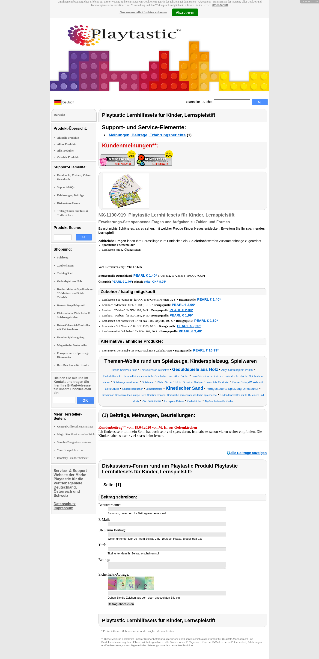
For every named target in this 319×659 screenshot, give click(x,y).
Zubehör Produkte (68, 157)
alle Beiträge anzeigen (248, 453)
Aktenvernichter (75, 426)
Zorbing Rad (64, 273)
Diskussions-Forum (68, 203)
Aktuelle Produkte (68, 137)
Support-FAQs (66, 187)
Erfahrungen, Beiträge (70, 195)
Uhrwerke (70, 450)
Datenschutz (220, 5)
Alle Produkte (65, 150)
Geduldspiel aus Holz (69, 281)
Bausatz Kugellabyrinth (71, 305)
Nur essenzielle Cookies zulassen (143, 12)
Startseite (193, 102)
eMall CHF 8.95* (155, 281)
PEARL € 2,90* (183, 305)
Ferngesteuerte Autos (74, 442)
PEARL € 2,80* (181, 310)
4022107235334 (175, 275)
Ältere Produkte (66, 144)
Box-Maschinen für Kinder (73, 365)
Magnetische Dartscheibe (72, 345)
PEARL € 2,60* (188, 326)
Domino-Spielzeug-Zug (70, 337)
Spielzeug (63, 257)
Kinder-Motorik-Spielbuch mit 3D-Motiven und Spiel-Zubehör (75, 293)
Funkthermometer (73, 458)
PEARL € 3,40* (190, 331)
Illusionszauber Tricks (76, 434)
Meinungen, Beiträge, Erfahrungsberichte (147, 135)
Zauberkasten (65, 265)
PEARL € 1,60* (206, 320)
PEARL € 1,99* (181, 315)
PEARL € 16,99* (206, 350)
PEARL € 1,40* (145, 275)
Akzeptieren (185, 12)
